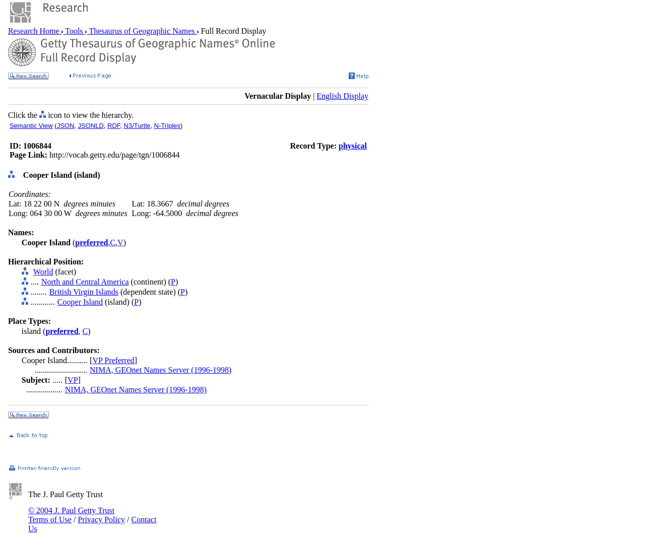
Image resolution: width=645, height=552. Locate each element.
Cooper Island (80, 302)
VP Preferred (113, 360)
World (43, 271)
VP (73, 380)
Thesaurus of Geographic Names (142, 31)
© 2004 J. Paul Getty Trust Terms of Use (71, 515)
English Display (342, 96)
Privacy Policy (101, 519)
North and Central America (85, 282)
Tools (74, 31)
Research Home (34, 31)
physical (353, 146)
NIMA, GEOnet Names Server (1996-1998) (160, 370)
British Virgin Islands (83, 292)
